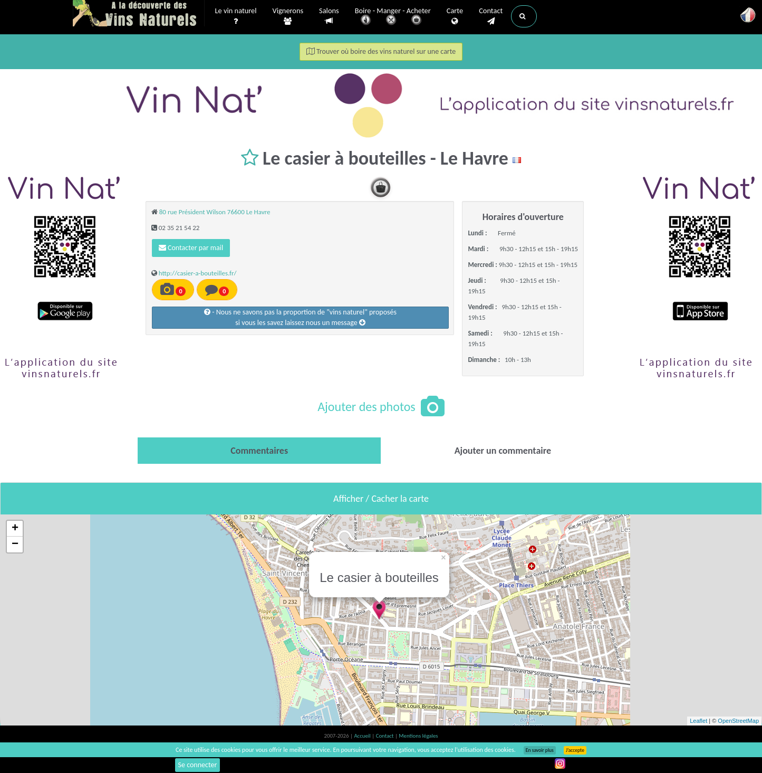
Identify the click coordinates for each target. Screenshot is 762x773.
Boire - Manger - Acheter (393, 17)
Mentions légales (418, 735)
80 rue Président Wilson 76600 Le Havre (215, 212)
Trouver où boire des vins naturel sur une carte (381, 51)
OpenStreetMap (738, 721)
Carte (455, 16)
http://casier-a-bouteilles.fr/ (198, 273)
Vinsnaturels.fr (139, 14)
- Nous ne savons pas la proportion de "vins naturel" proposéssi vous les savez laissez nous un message (300, 317)
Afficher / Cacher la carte (381, 498)
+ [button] (15, 529)
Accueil (363, 735)
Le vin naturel (236, 16)
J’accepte (575, 750)
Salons (329, 16)
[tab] (259, 450)
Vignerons (288, 16)
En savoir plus (540, 750)
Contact (491, 16)
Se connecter (197, 764)
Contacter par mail (191, 247)
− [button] (15, 544)
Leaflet (698, 721)
